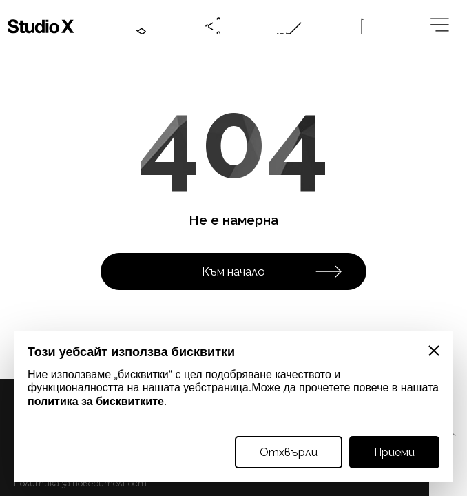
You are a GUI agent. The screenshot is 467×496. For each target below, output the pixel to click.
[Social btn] (213, 26)
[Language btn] (365, 26)
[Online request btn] (289, 26)
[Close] (434, 351)
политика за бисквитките (96, 401)
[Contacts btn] (137, 26)
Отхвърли (289, 452)
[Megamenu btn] (441, 26)
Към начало (272, 271)
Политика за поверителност (80, 483)
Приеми (394, 452)
